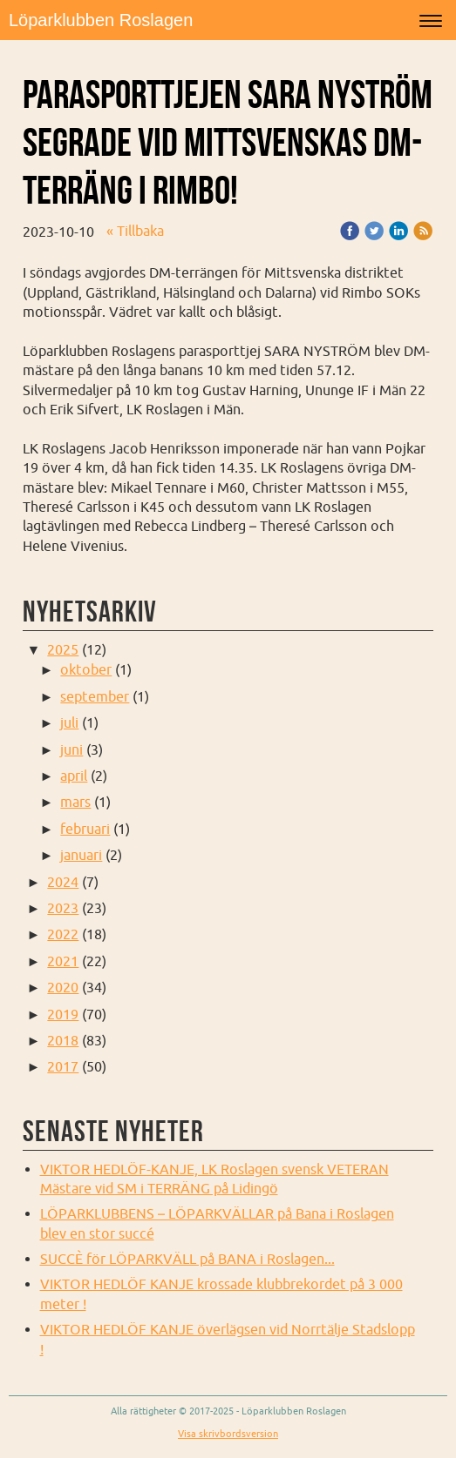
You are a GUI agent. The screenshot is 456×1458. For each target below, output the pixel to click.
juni (71, 749)
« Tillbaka (135, 231)
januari (81, 855)
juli (69, 722)
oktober (86, 669)
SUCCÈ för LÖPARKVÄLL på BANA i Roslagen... (187, 1259)
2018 (62, 1040)
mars (75, 802)
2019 (62, 1014)
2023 (62, 908)
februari (85, 829)
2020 (62, 987)
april (73, 775)
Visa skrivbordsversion (228, 1433)
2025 (62, 649)
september (94, 696)
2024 (62, 882)
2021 (62, 961)
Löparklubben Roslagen (101, 20)
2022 (62, 934)
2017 (62, 1066)
